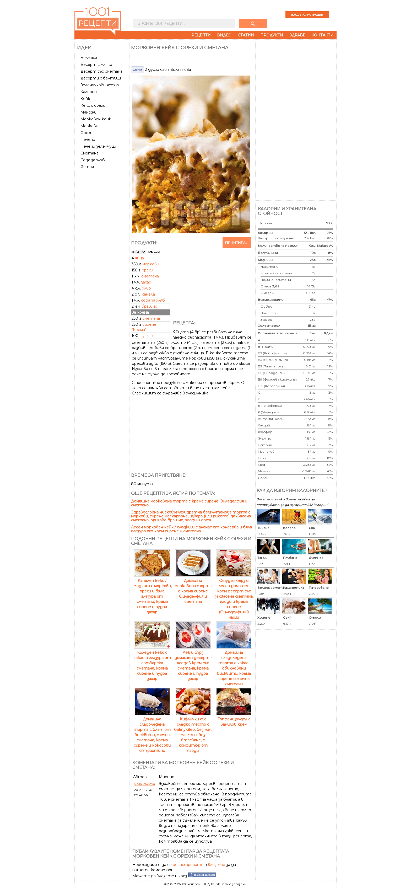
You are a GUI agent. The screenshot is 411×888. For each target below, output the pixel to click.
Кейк (85, 98)
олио (146, 288)
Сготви (137, 69)
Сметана (89, 153)
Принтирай (236, 242)
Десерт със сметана (101, 71)
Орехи (86, 132)
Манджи (88, 112)
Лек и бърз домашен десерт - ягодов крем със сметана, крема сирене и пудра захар (193, 663)
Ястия (87, 166)
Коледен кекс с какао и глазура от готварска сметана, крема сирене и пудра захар (152, 663)
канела (148, 294)
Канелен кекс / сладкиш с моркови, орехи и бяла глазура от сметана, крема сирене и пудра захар (152, 593)
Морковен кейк (95, 119)
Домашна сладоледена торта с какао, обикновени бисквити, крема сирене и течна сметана (234, 665)
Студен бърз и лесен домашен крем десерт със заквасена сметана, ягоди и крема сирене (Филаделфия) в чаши (233, 596)
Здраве (297, 35)
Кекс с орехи (92, 105)
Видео (224, 35)
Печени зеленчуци (98, 146)
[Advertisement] (102, 252)
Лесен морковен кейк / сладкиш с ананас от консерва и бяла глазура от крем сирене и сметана (191, 529)
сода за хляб (153, 300)
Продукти (271, 35)
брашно (149, 306)
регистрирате (188, 864)
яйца (139, 258)
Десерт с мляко (96, 64)
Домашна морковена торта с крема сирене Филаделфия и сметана (189, 503)
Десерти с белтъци (100, 78)
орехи (147, 270)
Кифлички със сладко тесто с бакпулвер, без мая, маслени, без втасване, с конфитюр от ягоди (193, 732)
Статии (246, 35)
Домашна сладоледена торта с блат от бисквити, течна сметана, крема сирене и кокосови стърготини (152, 732)
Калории (88, 91)
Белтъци (89, 57)
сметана (150, 276)
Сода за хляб (92, 160)
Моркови (89, 126)
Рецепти (201, 35)
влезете (216, 864)
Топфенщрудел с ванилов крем (234, 719)
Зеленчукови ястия (99, 85)
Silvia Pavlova (144, 784)
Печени (87, 139)
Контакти (322, 35)
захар (146, 282)
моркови (150, 264)
